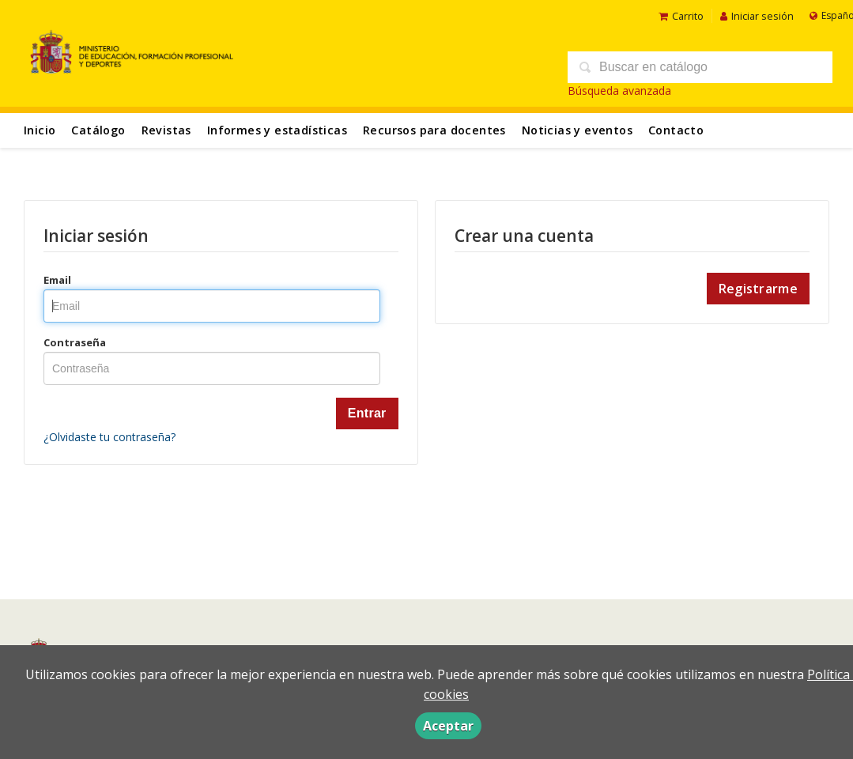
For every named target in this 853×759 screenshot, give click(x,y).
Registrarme (758, 288)
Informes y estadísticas (277, 130)
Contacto (676, 130)
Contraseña (74, 342)
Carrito (681, 16)
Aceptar (448, 725)
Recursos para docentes (434, 130)
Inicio (39, 130)
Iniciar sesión (757, 16)
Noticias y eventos (577, 130)
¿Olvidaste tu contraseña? (109, 436)
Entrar (367, 413)
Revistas (166, 130)
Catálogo (98, 130)
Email (57, 280)
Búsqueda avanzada (619, 90)
